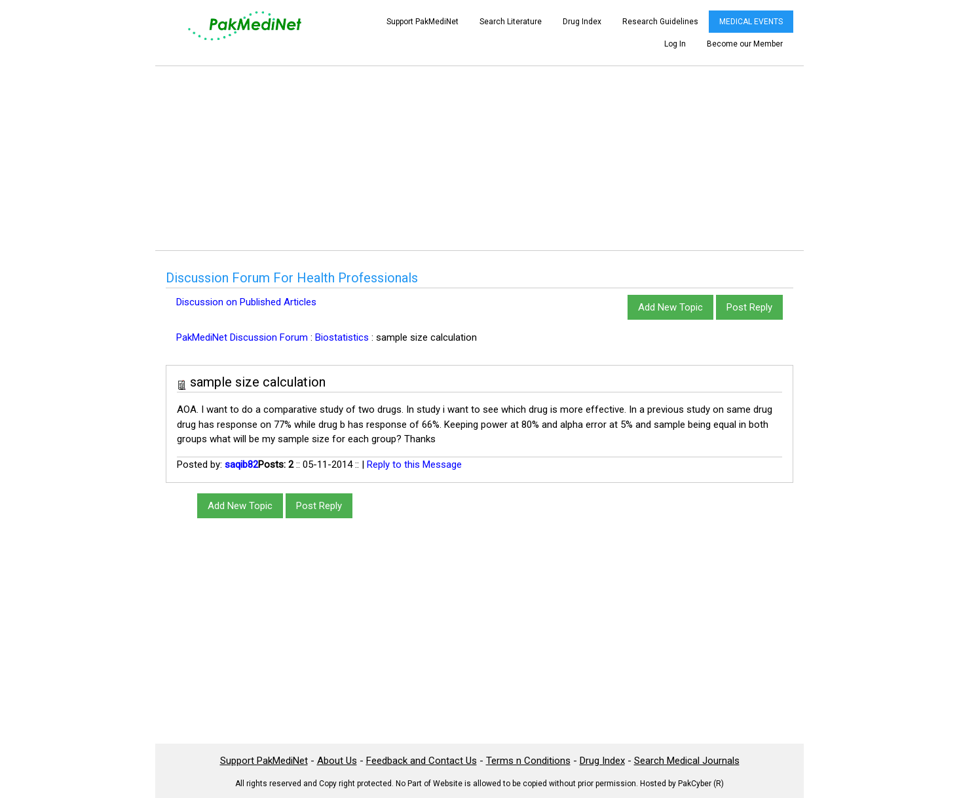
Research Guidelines (660, 21)
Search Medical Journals (687, 761)
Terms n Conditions (528, 761)
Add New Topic (670, 307)
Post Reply (749, 307)
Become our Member (745, 43)
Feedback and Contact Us (421, 761)
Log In (675, 43)
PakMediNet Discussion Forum (242, 337)
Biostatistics (342, 337)
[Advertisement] (479, 158)
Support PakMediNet (422, 21)
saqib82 (241, 464)
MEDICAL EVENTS (751, 21)
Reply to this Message (414, 464)
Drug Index (582, 21)
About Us (337, 761)
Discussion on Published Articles (246, 302)
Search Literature (511, 21)
